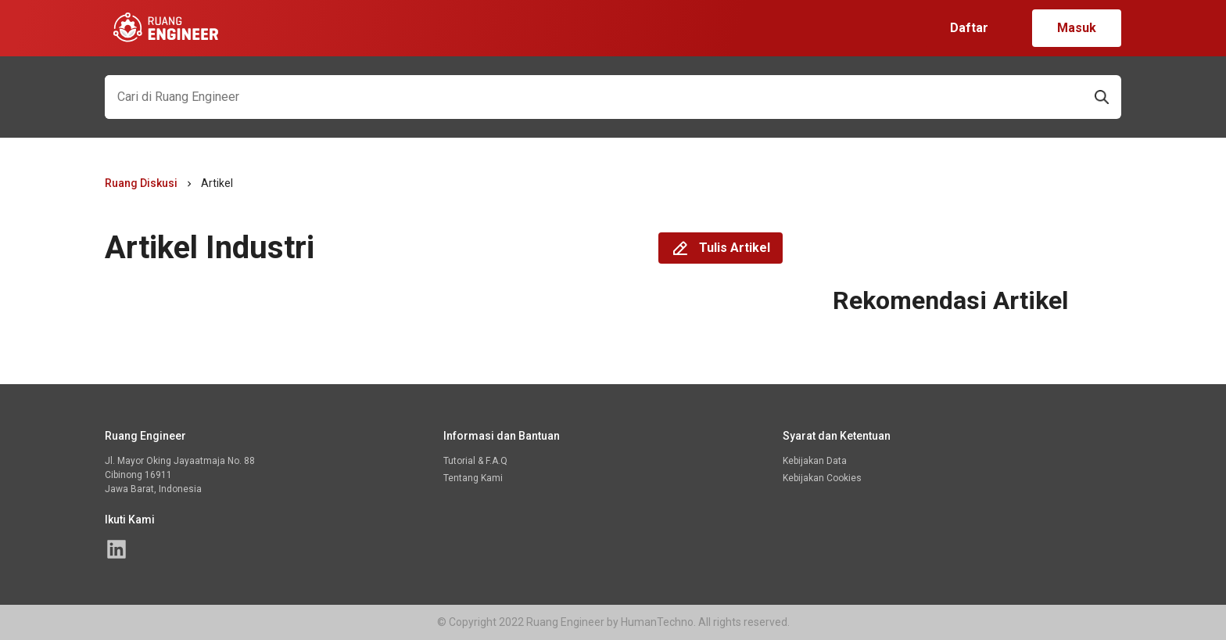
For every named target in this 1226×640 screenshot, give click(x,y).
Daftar (969, 27)
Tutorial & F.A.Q (475, 460)
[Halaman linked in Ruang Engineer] (116, 549)
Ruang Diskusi (141, 183)
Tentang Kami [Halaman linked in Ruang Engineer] (473, 478)
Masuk (1076, 27)
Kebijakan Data (815, 460)
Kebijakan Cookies (822, 478)
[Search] (593, 97)
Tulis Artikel (720, 248)
